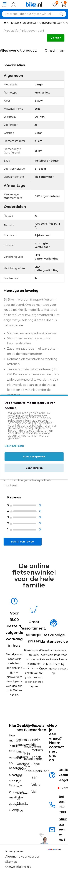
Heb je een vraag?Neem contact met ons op (56, 742)
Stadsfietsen (30, 22)
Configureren (34, 468)
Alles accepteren (34, 456)
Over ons (21, 727)
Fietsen (14, 22)
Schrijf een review (22, 541)
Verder (56, 38)
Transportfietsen (52, 22)
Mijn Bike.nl (30, 727)
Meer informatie (14, 446)
